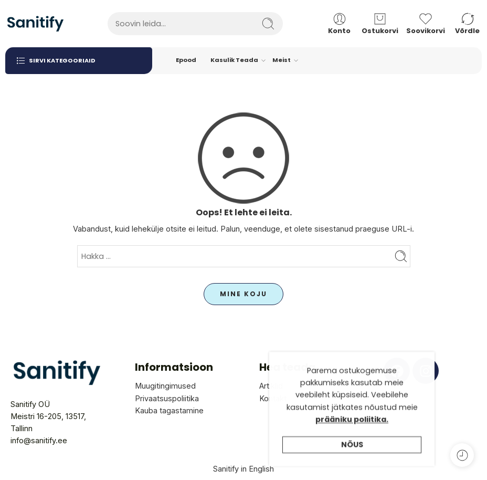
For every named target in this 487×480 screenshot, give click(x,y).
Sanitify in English (243, 468)
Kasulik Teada (234, 60)
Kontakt (273, 398)
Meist (281, 60)
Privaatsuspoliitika (167, 398)
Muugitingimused (165, 385)
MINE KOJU (243, 293)
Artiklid (271, 385)
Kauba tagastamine (169, 410)
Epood (186, 60)
